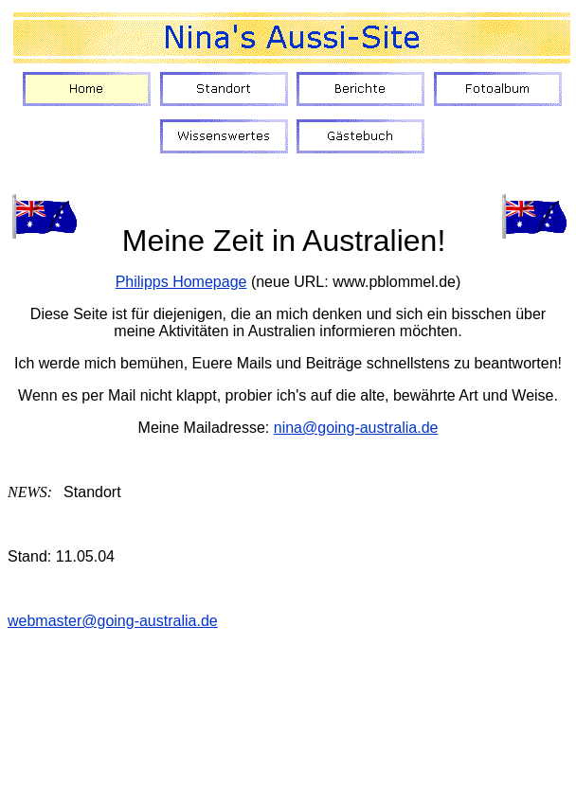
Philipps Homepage (181, 282)
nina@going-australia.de (356, 428)
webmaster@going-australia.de (113, 621)
